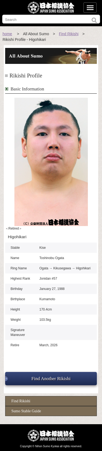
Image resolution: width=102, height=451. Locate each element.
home (7, 34)
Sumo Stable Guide (26, 411)
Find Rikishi (68, 34)
